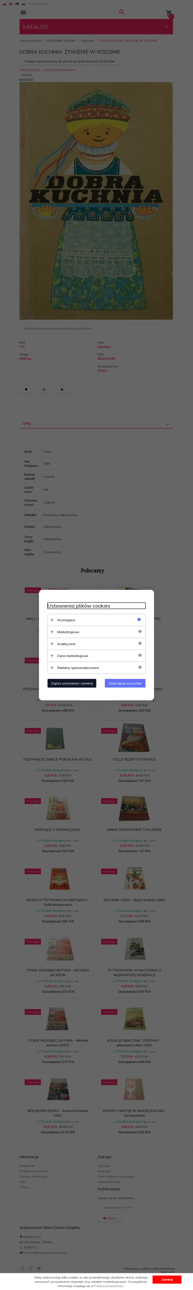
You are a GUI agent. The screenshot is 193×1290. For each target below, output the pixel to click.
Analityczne (66, 643)
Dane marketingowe (72, 655)
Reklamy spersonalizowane (78, 667)
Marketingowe (68, 632)
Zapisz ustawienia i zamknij (72, 683)
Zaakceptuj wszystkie (125, 683)
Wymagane (66, 620)
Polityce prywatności (108, 1286)
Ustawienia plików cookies (79, 606)
